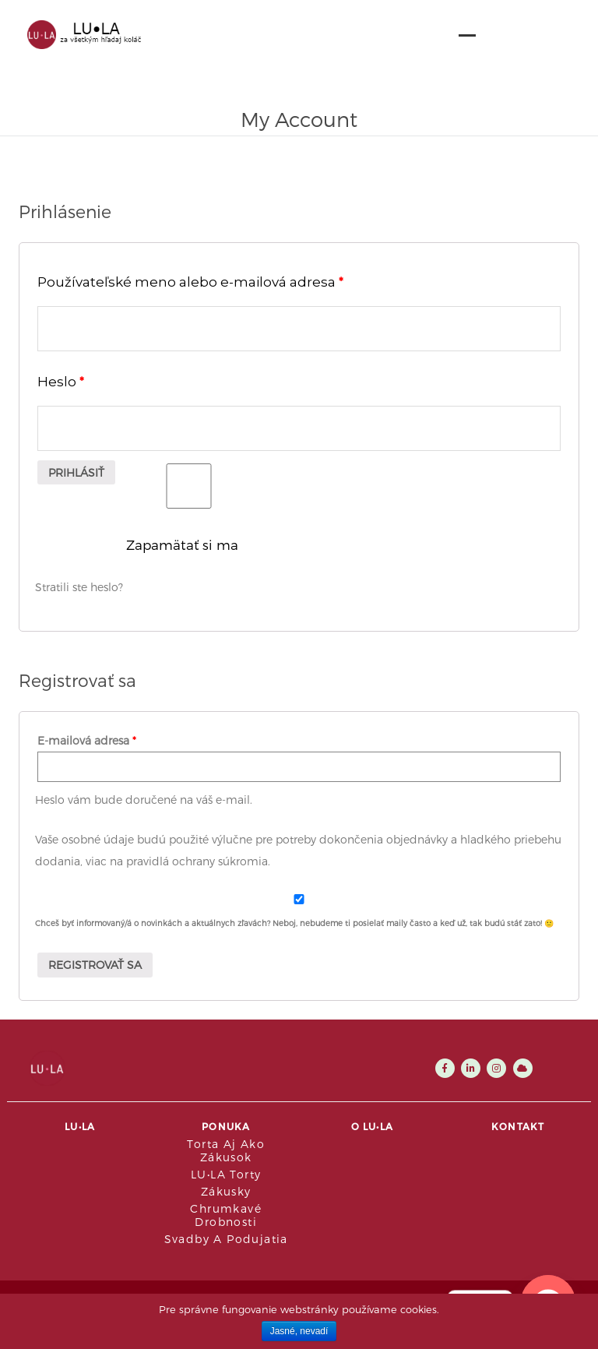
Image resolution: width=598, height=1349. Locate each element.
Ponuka (226, 1126)
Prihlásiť (76, 472)
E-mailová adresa (86, 740)
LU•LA (80, 1126)
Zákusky (226, 1191)
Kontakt (517, 1126)
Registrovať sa (95, 964)
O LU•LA (372, 1126)
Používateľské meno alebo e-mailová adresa (190, 281)
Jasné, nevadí (299, 1331)
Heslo (60, 381)
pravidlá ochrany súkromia (197, 861)
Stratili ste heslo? (79, 586)
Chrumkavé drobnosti (226, 1215)
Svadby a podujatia (226, 1238)
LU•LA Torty (226, 1174)
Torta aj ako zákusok (226, 1150)
